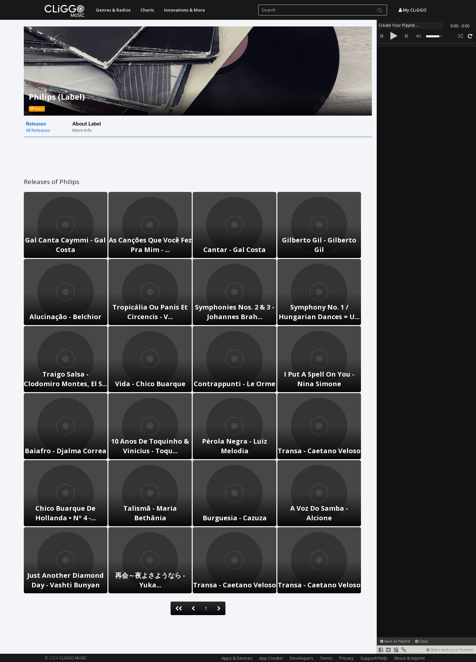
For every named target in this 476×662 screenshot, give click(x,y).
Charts (147, 10)
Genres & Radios (113, 10)
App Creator (271, 658)
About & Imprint (409, 658)
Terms (326, 658)
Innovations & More (184, 10)
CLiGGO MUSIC (73, 658)
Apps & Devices (237, 658)
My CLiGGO (412, 10)
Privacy (346, 658)
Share (37, 109)
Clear (421, 641)
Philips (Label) (57, 96)
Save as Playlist (395, 641)
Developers (301, 658)
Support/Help (373, 658)
